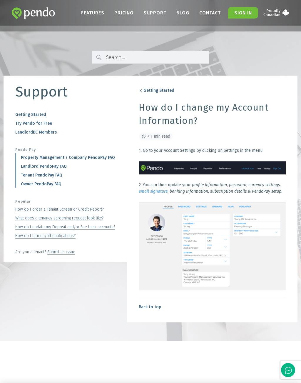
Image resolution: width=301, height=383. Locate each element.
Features (92, 13)
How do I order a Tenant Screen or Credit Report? (59, 209)
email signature (153, 191)
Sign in (243, 13)
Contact (210, 13)
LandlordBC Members (36, 132)
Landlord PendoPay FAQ (44, 166)
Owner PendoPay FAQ (41, 183)
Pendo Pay (25, 150)
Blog (182, 13)
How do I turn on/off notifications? (45, 235)
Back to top (150, 306)
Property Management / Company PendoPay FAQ (68, 157)
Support (154, 13)
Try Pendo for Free (33, 123)
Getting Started (30, 114)
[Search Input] (155, 57)
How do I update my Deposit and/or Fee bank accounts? (65, 226)
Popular (23, 201)
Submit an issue (61, 251)
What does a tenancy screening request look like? (59, 218)
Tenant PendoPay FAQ (41, 175)
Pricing (123, 13)
